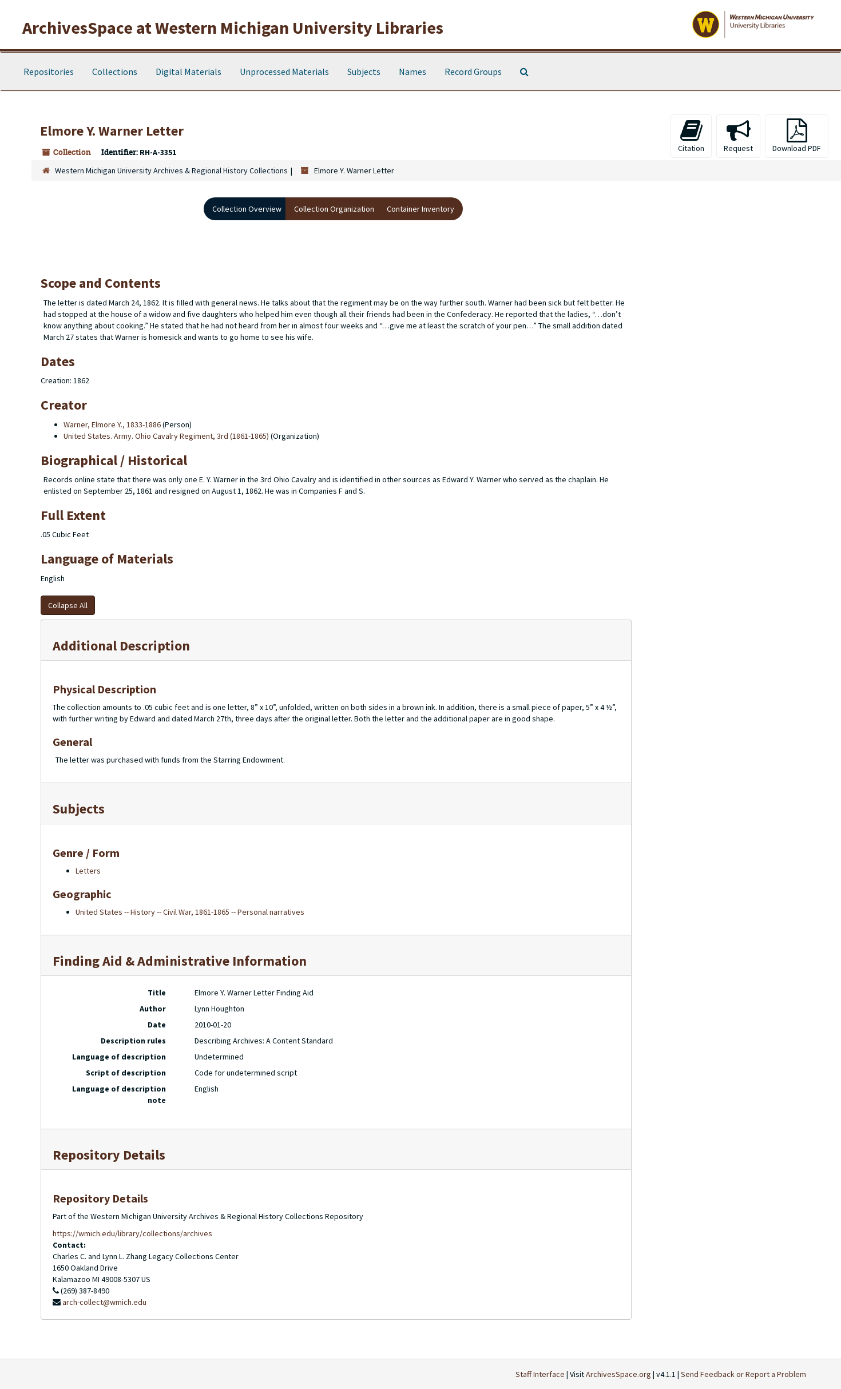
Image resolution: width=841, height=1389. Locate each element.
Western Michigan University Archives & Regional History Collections (171, 170)
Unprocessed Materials (284, 71)
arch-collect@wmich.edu (104, 1302)
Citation (691, 135)
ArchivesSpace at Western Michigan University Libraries (232, 27)
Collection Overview (246, 209)
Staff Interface (540, 1374)
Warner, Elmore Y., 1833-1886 (112, 424)
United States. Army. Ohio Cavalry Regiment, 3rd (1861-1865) (166, 436)
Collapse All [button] (68, 605)
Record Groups (473, 71)
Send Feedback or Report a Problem (743, 1374)
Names (412, 71)
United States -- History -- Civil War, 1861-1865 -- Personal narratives (190, 912)
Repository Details (109, 1155)
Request (738, 135)
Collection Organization (334, 209)
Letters (88, 871)
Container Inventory (420, 209)
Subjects (363, 71)
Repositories (48, 71)
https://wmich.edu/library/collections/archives (132, 1233)
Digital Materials (188, 71)
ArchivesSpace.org (618, 1374)
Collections (114, 71)
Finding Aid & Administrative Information (180, 961)
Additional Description (121, 645)
